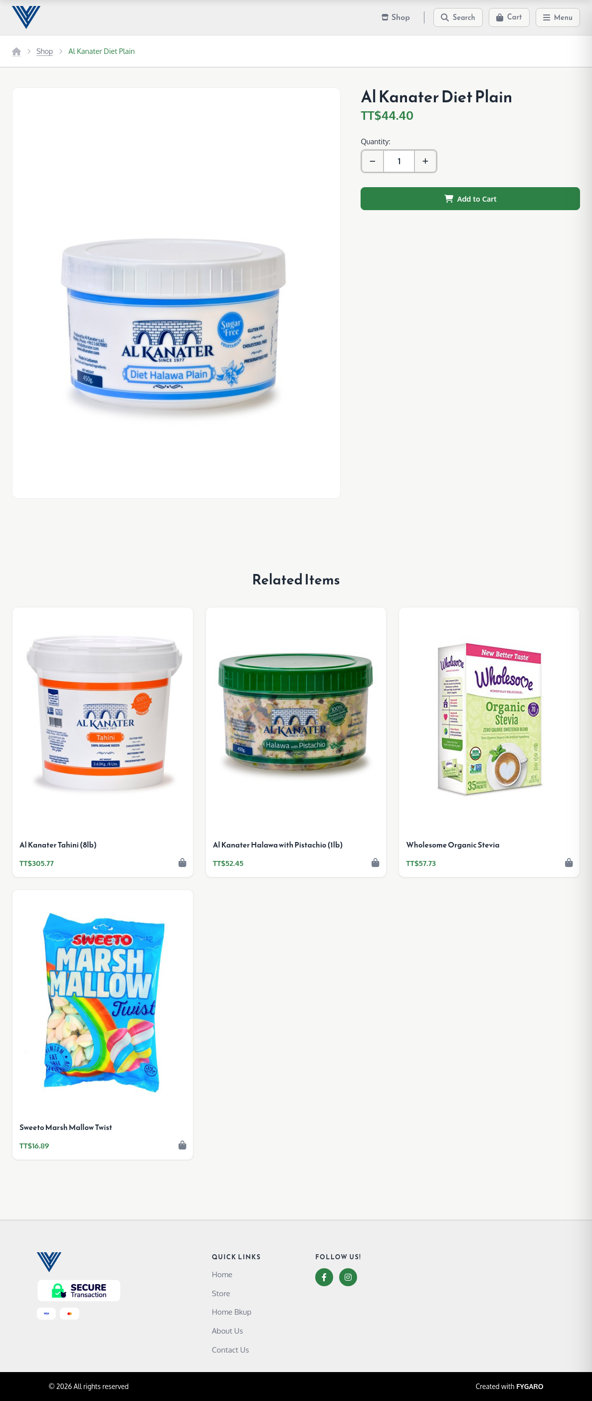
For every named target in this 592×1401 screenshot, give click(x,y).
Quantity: (375, 141)
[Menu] (558, 17)
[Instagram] (348, 1277)
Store (221, 1293)
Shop (44, 50)
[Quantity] (399, 161)
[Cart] (509, 17)
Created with (510, 1386)
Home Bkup (231, 1312)
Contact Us (230, 1350)
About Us (227, 1331)
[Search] (458, 17)
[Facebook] (324, 1277)
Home (222, 1274)
